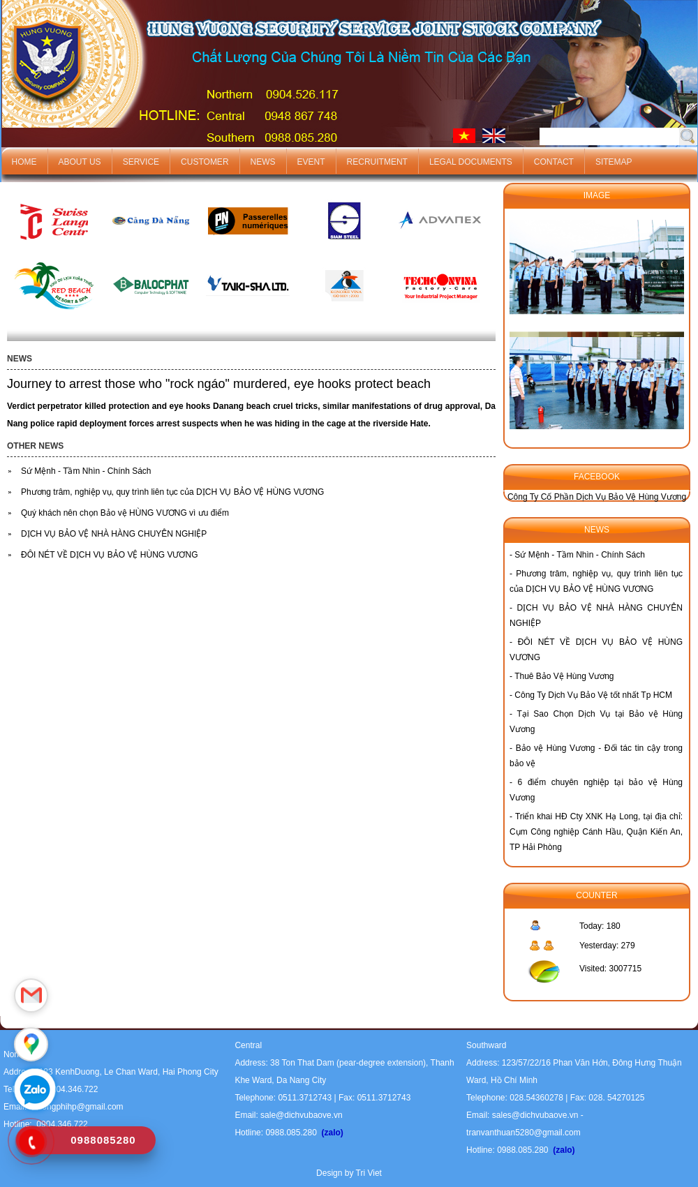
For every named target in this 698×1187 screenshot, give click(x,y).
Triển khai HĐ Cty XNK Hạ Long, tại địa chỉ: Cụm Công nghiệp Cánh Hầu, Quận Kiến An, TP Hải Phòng (596, 832)
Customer (204, 162)
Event (311, 162)
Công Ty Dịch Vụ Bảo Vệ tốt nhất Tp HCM (593, 695)
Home (24, 162)
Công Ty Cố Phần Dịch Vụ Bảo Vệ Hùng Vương (596, 497)
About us (80, 162)
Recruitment (377, 162)
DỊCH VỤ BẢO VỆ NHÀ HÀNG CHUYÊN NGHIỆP (114, 534)
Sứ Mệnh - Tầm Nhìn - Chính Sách (86, 471)
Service (141, 162)
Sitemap (613, 162)
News (263, 162)
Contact (554, 162)
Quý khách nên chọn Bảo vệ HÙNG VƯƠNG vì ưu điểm (125, 513)
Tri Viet (369, 1173)
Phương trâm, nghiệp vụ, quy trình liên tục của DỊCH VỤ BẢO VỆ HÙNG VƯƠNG (172, 492)
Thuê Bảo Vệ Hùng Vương (564, 676)
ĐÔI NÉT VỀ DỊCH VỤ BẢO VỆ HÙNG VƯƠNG (109, 555)
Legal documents (470, 162)
